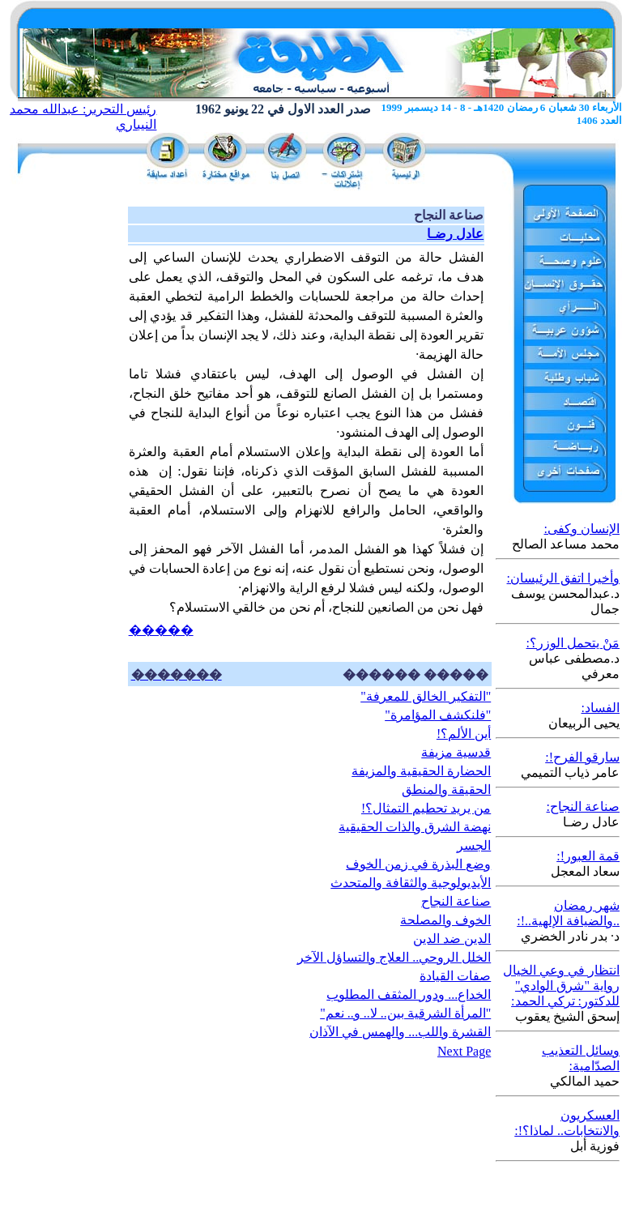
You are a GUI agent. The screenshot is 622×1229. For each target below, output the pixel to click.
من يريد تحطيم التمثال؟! (426, 808)
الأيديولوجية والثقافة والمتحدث (410, 883)
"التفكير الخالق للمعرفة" (425, 696)
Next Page (464, 1051)
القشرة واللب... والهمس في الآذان (400, 1032)
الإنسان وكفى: (582, 529)
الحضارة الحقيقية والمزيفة (421, 771)
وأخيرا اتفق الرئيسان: (563, 578)
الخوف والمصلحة (445, 920)
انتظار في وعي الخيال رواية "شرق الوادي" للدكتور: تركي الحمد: (561, 985)
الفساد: (601, 708)
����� (161, 630)
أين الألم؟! (464, 733)
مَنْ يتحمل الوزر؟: (573, 643)
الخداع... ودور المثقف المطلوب (408, 994)
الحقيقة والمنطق (446, 789)
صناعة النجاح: (583, 806)
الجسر (474, 845)
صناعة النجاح (456, 901)
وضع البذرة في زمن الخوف (418, 864)
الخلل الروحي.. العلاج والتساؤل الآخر (394, 957)
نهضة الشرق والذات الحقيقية (415, 827)
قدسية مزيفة (456, 752)
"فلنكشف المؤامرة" (438, 715)
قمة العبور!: (588, 856)
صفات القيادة (455, 976)
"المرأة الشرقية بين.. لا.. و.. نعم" (405, 1013)
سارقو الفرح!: (582, 757)
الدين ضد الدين (452, 938)
